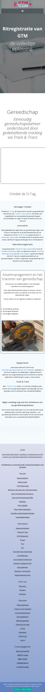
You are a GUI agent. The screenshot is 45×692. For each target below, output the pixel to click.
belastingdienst (25, 254)
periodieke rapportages (10, 237)
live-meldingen (29, 370)
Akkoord (17, 689)
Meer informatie (26, 689)
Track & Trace (12, 386)
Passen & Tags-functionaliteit (26, 249)
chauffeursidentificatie (9, 251)
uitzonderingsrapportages (11, 370)
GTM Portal (22, 235)
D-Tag (12, 211)
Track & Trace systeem (23, 214)
